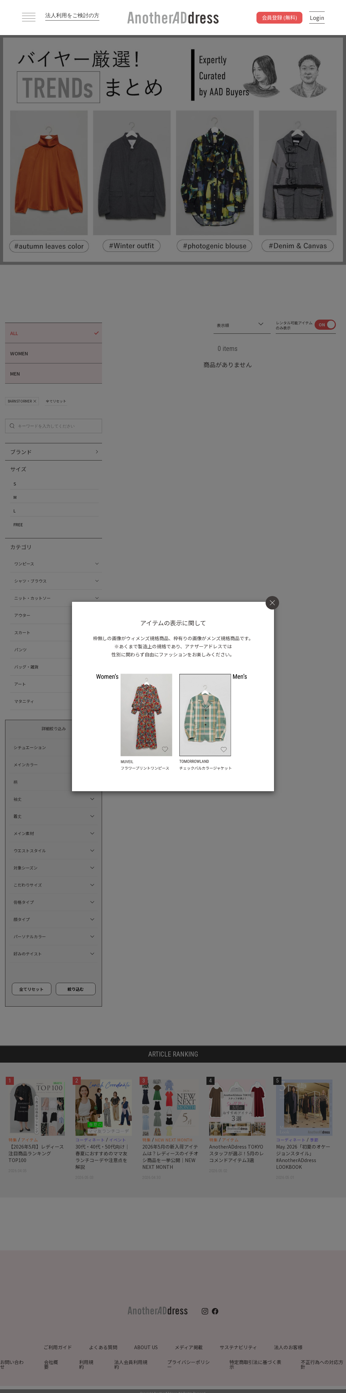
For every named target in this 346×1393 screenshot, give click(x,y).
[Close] (272, 603)
